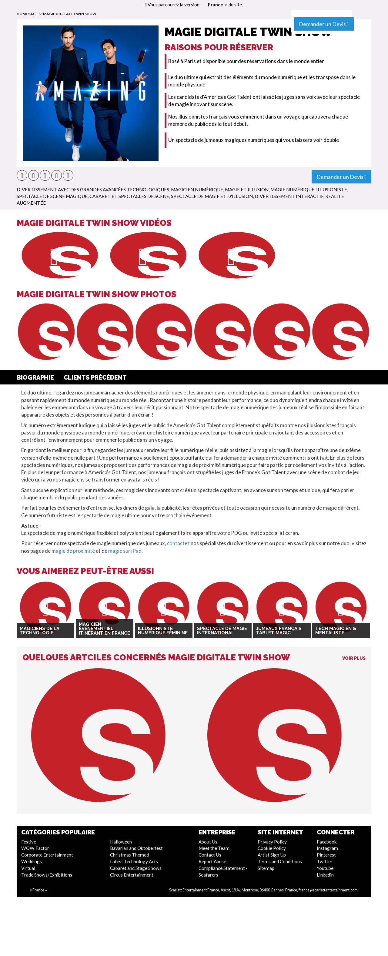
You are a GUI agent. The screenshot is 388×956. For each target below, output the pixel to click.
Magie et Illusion (247, 189)
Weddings (31, 861)
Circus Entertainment (131, 874)
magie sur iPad (125, 551)
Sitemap (266, 868)
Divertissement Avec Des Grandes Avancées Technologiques (93, 189)
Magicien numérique (197, 189)
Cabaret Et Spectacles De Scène (129, 196)
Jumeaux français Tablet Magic (279, 630)
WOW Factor (35, 848)
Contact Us (210, 854)
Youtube (325, 868)
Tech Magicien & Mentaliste (335, 630)
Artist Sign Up (272, 854)
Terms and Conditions (280, 861)
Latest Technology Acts (134, 861)
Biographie (35, 377)
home (22, 14)
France (217, 4)
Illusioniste (331, 189)
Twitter (325, 861)
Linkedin (325, 874)
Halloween (121, 841)
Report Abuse (212, 861)
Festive (28, 841)
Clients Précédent (95, 377)
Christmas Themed (129, 854)
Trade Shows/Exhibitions (46, 874)
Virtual (28, 868)
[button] (22, 175)
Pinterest (326, 854)
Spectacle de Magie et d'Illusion (212, 196)
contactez (178, 543)
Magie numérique (292, 189)
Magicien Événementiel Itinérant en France (104, 628)
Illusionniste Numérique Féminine (163, 630)
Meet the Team (214, 848)
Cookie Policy (272, 848)
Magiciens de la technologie (39, 630)
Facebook (327, 841)
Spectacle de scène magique (52, 196)
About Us (208, 841)
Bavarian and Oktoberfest (136, 848)
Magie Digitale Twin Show (69, 14)
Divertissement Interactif (289, 196)
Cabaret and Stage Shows (136, 868)
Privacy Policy (272, 841)
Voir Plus (354, 658)
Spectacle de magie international (222, 630)
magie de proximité (73, 551)
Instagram (327, 848)
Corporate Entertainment (47, 854)
